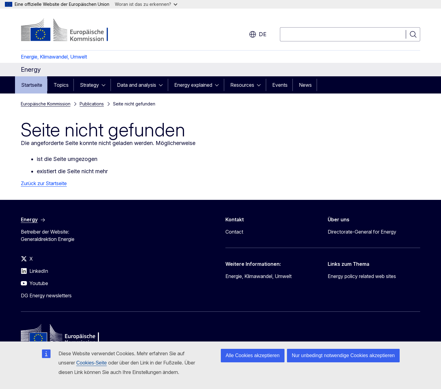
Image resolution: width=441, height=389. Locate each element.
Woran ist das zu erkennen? (146, 4)
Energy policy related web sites (362, 276)
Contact (234, 232)
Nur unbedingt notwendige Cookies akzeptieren (343, 355)
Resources (242, 85)
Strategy (89, 85)
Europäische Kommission (45, 103)
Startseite (31, 85)
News (305, 85)
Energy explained (193, 85)
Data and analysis (136, 85)
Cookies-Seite (91, 362)
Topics (61, 85)
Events (280, 85)
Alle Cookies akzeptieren (253, 355)
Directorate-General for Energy (362, 232)
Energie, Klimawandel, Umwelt (54, 57)
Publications (92, 103)
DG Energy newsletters (46, 295)
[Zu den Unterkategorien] (105, 84)
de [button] (257, 34)
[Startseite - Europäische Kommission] (70, 30)
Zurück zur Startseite (44, 183)
